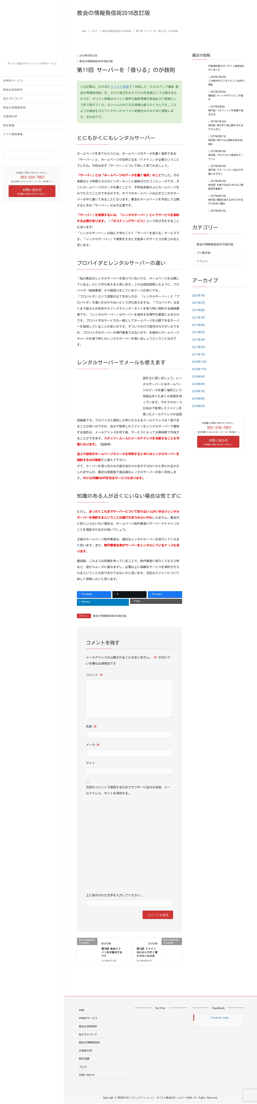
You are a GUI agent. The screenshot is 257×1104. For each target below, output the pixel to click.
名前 (91, 726)
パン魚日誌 (204, 252)
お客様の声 (10, 116)
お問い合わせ (87, 1075)
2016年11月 (200, 369)
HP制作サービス (13, 80)
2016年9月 (199, 376)
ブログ (83, 1067)
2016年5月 (199, 406)
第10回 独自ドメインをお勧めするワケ (111, 953)
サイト (90, 763)
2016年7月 (199, 391)
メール (93, 744)
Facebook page (219, 1018)
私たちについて (13, 98)
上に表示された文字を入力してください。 (114, 895)
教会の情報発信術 (14, 107)
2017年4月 (199, 339)
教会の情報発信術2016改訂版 (97, 61)
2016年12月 (200, 361)
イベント (202, 261)
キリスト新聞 (120, 86)
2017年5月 (199, 332)
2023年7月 (199, 295)
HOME (82, 1010)
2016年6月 (199, 398)
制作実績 (8, 125)
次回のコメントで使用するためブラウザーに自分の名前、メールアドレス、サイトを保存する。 (128, 790)
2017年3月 (199, 347)
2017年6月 (199, 324)
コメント (94, 675)
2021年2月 (199, 302)
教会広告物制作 (13, 89)
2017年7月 (199, 317)
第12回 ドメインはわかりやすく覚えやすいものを (147, 953)
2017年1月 (199, 354)
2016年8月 (199, 383)
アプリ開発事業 (13, 134)
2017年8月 (199, 310)
